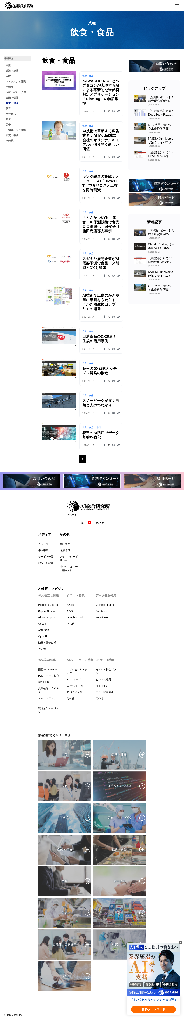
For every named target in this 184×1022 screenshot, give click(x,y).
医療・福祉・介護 (16, 92)
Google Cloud (75, 617)
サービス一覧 (46, 556)
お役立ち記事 (46, 562)
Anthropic (43, 630)
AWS (70, 611)
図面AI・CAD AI (47, 669)
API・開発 (102, 685)
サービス (11, 113)
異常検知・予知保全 (48, 690)
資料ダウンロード (153, 1009)
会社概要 (65, 544)
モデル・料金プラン (106, 671)
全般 (8, 65)
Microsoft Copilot (48, 604)
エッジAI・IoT (75, 685)
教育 (8, 108)
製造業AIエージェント (48, 710)
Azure (70, 604)
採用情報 (65, 550)
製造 (8, 119)
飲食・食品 (12, 103)
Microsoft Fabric (105, 604)
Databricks (102, 611)
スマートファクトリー (48, 700)
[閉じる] (180, 942)
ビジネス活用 (103, 679)
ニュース (43, 544)
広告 (8, 124)
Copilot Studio (46, 611)
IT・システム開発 (16, 81)
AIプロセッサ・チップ (77, 671)
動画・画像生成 (47, 642)
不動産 (9, 86)
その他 (9, 140)
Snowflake (102, 617)
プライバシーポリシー (69, 558)
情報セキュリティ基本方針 (69, 568)
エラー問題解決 (105, 692)
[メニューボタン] (176, 5)
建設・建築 (12, 70)
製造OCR (43, 682)
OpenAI (42, 636)
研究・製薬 (12, 135)
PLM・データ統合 (48, 675)
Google (42, 623)
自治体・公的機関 (16, 129)
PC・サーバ (74, 679)
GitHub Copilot (46, 617)
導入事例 (43, 550)
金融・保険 (12, 97)
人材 (8, 76)
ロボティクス (74, 692)
